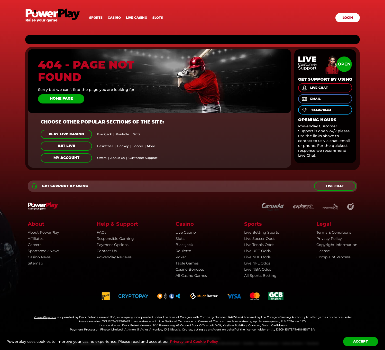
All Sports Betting (260, 275)
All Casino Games (191, 275)
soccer (138, 146)
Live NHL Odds (257, 257)
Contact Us (107, 251)
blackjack (104, 134)
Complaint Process (333, 257)
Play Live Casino (66, 134)
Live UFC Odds (257, 251)
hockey (123, 146)
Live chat (335, 186)
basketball (105, 146)
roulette (122, 134)
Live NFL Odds (257, 263)
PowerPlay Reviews (114, 257)
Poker (181, 257)
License (323, 251)
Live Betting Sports (261, 232)
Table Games (187, 263)
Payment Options (113, 245)
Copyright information (336, 245)
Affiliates (35, 238)
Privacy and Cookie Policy (194, 341)
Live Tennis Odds (259, 245)
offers (101, 157)
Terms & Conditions (333, 232)
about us (117, 157)
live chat (314, 88)
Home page (61, 98)
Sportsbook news (43, 251)
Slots (157, 17)
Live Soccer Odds (259, 238)
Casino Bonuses (190, 269)
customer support (143, 157)
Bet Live (66, 146)
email (310, 99)
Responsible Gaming (115, 238)
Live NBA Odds (257, 269)
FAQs (101, 232)
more (151, 146)
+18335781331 (316, 110)
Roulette (183, 251)
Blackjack (184, 245)
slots (136, 134)
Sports (96, 17)
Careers (34, 245)
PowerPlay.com (45, 317)
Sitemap (35, 263)
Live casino (136, 17)
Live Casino (186, 232)
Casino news (39, 257)
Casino (114, 17)
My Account (66, 158)
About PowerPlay (43, 232)
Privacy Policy (329, 238)
